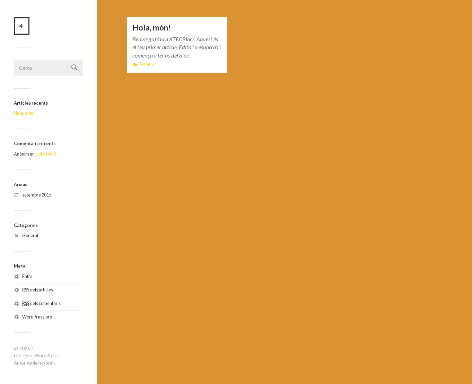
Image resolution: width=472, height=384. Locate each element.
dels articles (37, 290)
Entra (27, 276)
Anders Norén (41, 363)
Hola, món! (24, 113)
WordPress (46, 355)
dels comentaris (41, 303)
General (30, 235)
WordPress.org (37, 317)
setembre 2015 (36, 195)
